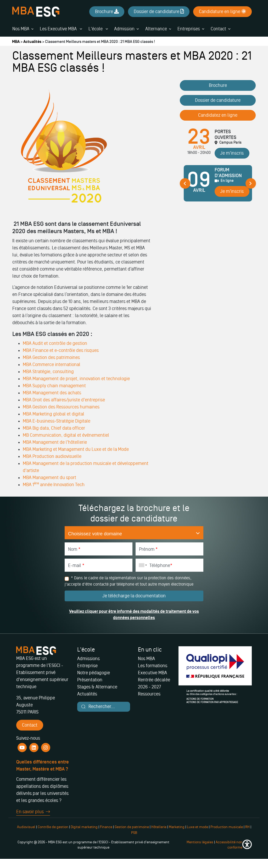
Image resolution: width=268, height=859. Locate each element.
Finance (106, 827)
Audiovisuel (26, 827)
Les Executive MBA (61, 28)
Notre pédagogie (93, 672)
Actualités (32, 42)
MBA (16, 42)
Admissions (88, 658)
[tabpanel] (218, 185)
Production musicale (226, 827)
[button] (247, 845)
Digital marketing (84, 827)
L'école (98, 28)
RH (247, 827)
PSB (134, 832)
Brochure (218, 85)
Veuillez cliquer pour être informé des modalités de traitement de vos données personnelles (134, 614)
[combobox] (142, 565)
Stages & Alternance (97, 686)
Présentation (89, 679)
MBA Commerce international (51, 364)
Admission (124, 28)
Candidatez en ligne (217, 115)
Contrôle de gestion (53, 827)
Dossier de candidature (218, 100)
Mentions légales (200, 842)
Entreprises (188, 28)
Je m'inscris (232, 153)
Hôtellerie (158, 827)
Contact (218, 28)
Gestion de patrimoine (131, 827)
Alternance (156, 28)
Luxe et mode (197, 827)
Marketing (177, 827)
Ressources (149, 694)
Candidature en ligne (222, 11)
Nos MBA (20, 28)
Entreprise (87, 665)
